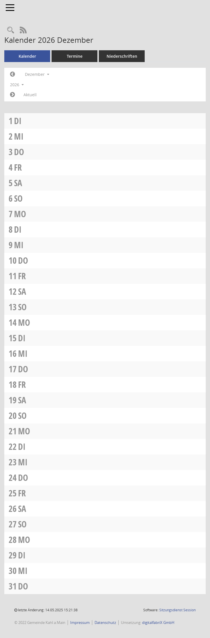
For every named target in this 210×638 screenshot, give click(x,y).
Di (17, 121)
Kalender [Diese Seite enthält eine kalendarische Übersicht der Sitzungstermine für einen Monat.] (27, 56)
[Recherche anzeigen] (10, 30)
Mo (20, 214)
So (18, 198)
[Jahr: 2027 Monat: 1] (12, 95)
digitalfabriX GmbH (158, 622)
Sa (18, 183)
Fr (18, 167)
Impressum (80, 622)
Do (19, 152)
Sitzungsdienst (177, 610)
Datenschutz (105, 622)
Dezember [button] (37, 74)
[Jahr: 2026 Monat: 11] (12, 74)
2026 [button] (17, 84)
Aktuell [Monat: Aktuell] (30, 94)
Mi (18, 136)
